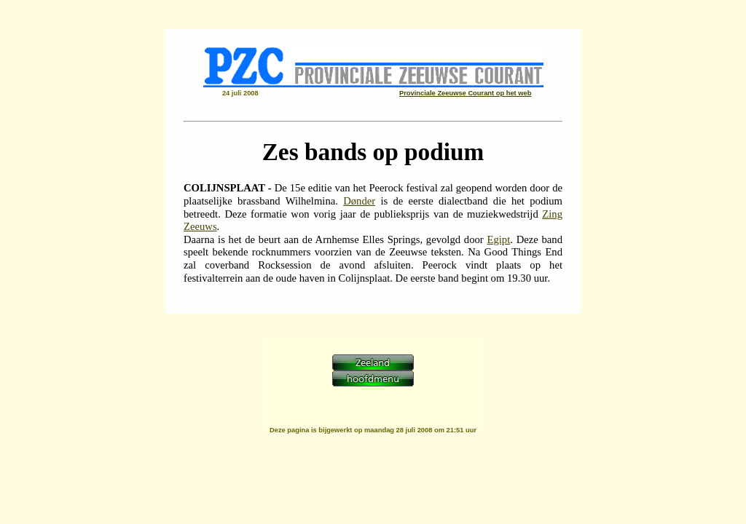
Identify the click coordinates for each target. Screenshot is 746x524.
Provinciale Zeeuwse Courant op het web (465, 93)
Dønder (359, 201)
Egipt (498, 239)
